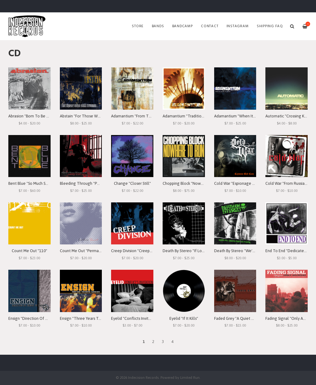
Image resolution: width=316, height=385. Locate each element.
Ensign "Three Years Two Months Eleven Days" (101, 318)
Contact (209, 26)
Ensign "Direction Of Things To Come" (42, 318)
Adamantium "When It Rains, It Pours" (247, 116)
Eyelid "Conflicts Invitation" (135, 318)
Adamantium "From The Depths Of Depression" (153, 116)
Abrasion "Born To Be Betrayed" (36, 116)
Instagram (238, 26)
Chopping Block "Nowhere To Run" (193, 183)
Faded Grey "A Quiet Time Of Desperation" (252, 318)
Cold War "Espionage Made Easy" (243, 183)
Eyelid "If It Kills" (183, 318)
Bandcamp (182, 26)
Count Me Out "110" (29, 250)
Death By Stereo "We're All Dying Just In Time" (255, 250)
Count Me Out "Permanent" (84, 250)
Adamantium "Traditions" (185, 116)
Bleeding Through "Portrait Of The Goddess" (99, 183)
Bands (158, 26)
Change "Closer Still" (132, 183)
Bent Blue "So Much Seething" (34, 183)
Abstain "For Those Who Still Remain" (93, 116)
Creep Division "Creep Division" (138, 250)
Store (137, 26)
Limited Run (190, 377)
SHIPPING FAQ (270, 26)
